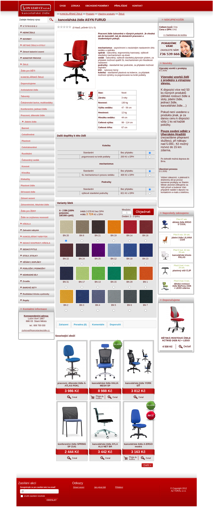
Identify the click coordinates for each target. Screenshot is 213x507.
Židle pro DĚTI (28, 71)
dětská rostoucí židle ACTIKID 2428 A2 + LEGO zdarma (176, 340)
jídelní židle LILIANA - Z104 (182, 238)
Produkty (90, 14)
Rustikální (27, 153)
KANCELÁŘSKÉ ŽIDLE (71, 14)
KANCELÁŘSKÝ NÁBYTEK (34, 236)
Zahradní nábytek (29, 230)
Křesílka (26, 173)
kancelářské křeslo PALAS (181, 256)
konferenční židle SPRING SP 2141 (72, 445)
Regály (24, 300)
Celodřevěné (28, 134)
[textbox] (32, 19)
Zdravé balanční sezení (32, 51)
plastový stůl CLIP (182, 270)
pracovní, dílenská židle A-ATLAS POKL (71, 384)
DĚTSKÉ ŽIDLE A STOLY (32, 45)
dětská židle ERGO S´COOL (181, 223)
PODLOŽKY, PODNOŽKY (32, 268)
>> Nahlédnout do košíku (175, 35)
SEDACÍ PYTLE (28, 249)
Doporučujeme (28, 83)
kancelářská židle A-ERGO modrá (138, 445)
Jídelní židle (29, 122)
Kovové (25, 166)
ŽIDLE (122, 14)
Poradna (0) (80, 324)
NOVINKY (26, 39)
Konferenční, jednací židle (34, 109)
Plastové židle (28, 185)
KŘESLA (25, 224)
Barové (25, 128)
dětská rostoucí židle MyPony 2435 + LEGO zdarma (181, 286)
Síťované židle (28, 192)
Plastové (26, 141)
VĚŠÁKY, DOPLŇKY (30, 262)
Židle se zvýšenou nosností (34, 217)
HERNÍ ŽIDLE (27, 32)
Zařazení (63, 324)
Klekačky (25, 179)
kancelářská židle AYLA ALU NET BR (105, 445)
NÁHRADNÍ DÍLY (29, 275)
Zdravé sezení (28, 198)
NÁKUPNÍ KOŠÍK (172, 19)
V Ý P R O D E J (28, 26)
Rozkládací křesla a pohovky (34, 294)
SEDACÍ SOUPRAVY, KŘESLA (35, 243)
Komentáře (98, 324)
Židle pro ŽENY (28, 211)
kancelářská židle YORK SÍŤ (138, 384)
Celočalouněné (29, 147)
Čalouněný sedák (30, 160)
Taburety (25, 96)
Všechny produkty (106, 14)
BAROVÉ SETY (28, 287)
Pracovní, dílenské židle (33, 115)
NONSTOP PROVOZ (30, 58)
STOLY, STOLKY (29, 255)
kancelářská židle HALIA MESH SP (105, 384)
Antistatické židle (29, 90)
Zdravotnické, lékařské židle (35, 204)
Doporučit (115, 324)
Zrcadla (25, 281)
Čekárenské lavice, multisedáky (37, 102)
